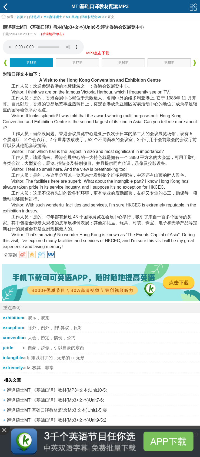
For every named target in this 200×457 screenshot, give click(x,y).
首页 (20, 17)
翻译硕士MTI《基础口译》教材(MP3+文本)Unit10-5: (57, 390)
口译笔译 (33, 17)
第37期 (77, 63)
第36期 (123, 63)
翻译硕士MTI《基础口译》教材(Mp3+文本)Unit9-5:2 (56, 420)
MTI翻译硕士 (53, 17)
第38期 (31, 63)
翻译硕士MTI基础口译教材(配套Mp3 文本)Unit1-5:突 (57, 410)
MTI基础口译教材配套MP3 (85, 17)
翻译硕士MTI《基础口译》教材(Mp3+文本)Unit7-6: (55, 400)
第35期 (169, 63)
